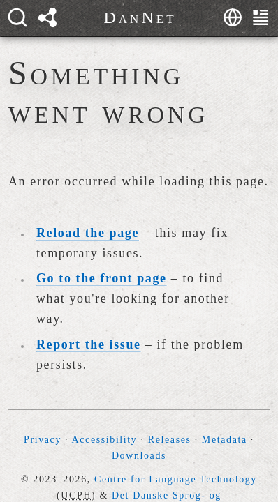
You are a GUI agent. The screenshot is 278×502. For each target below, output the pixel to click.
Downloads (139, 455)
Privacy (42, 439)
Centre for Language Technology (175, 479)
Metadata (224, 439)
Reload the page (87, 233)
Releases (169, 439)
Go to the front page (101, 278)
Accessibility (105, 439)
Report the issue (88, 344)
